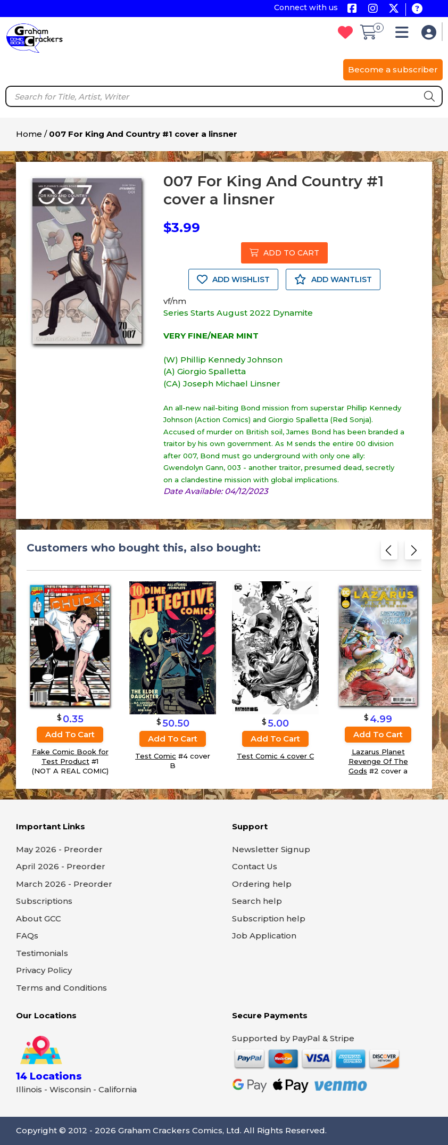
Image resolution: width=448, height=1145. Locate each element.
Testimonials (42, 953)
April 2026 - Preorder (60, 866)
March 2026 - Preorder (64, 884)
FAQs (27, 935)
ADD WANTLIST (333, 279)
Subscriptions (44, 901)
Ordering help (262, 884)
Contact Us (254, 866)
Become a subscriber (393, 69)
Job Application (264, 935)
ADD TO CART (284, 253)
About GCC (38, 918)
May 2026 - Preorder (59, 849)
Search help (257, 901)
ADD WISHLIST (233, 279)
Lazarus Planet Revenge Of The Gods (378, 761)
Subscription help (268, 918)
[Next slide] (413, 552)
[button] (404, 35)
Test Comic (155, 756)
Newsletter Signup (271, 849)
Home (29, 134)
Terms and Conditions (61, 988)
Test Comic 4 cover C (275, 756)
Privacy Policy (44, 970)
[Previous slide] (389, 552)
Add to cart (70, 734)
